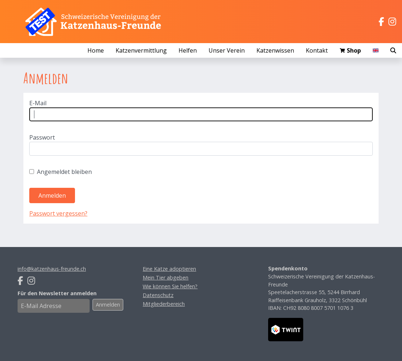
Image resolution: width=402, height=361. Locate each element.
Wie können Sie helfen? (170, 286)
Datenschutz (158, 295)
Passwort (42, 137)
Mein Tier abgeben (165, 277)
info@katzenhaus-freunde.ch (52, 268)
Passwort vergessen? (58, 213)
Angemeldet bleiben (64, 172)
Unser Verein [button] (226, 50)
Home (95, 50)
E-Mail (37, 103)
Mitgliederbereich (164, 303)
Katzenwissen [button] (275, 50)
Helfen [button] (188, 50)
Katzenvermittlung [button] (141, 50)
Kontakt (317, 50)
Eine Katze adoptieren (169, 268)
